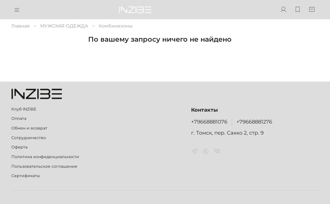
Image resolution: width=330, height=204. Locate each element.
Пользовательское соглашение (44, 166)
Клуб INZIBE (23, 109)
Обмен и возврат (29, 128)
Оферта (19, 147)
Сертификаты (25, 175)
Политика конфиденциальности (45, 156)
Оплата (18, 118)
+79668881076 (209, 122)
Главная (20, 26)
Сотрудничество (28, 137)
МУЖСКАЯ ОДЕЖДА (64, 26)
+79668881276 (254, 122)
